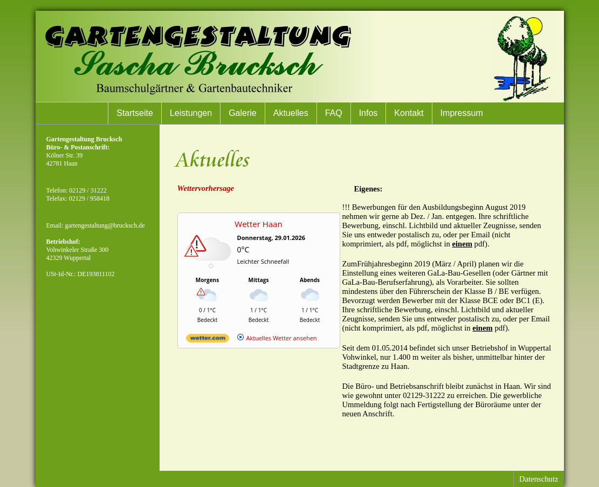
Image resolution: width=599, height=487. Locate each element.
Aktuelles (290, 113)
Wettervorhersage (206, 188)
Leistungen (191, 113)
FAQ (333, 113)
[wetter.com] (207, 340)
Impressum (461, 113)
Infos (368, 113)
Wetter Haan (258, 223)
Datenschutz (538, 479)
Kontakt (408, 113)
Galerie (243, 113)
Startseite (134, 113)
